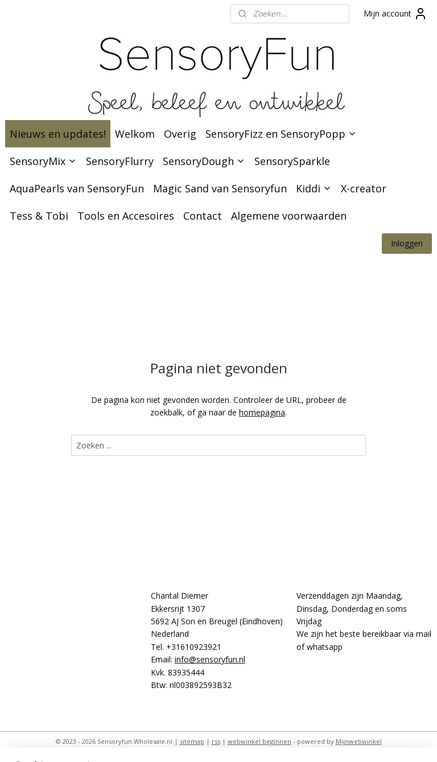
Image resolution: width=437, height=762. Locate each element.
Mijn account (395, 13)
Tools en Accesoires (125, 216)
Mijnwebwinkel (359, 741)
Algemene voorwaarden (289, 216)
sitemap (192, 741)
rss (216, 741)
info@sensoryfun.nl (210, 659)
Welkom (135, 134)
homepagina (262, 412)
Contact (202, 216)
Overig (180, 134)
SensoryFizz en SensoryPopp (281, 134)
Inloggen (407, 243)
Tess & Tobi (39, 216)
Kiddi (314, 188)
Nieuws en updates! (58, 134)
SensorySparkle (292, 161)
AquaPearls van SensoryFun (77, 188)
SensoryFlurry (120, 161)
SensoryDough (204, 161)
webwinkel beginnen (259, 741)
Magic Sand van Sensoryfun (220, 188)
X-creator (363, 188)
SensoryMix (43, 161)
